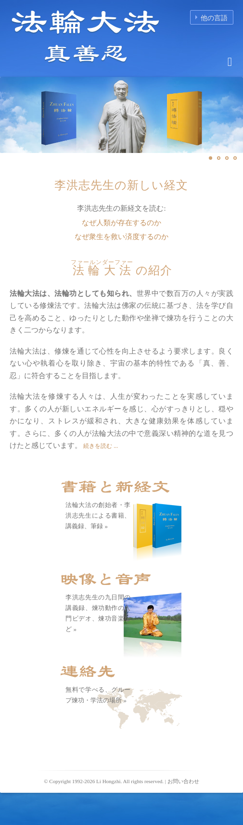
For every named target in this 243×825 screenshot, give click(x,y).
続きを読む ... (100, 446)
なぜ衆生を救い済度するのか (121, 237)
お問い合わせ (183, 781)
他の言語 (214, 18)
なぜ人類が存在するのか (121, 223)
